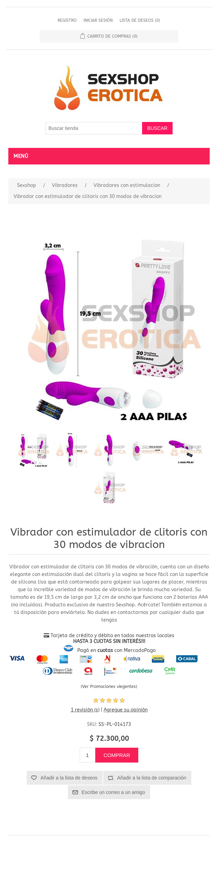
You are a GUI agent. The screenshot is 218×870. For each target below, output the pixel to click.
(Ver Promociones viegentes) (109, 686)
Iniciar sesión (98, 20)
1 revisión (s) (85, 710)
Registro (67, 20)
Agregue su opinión (126, 710)
